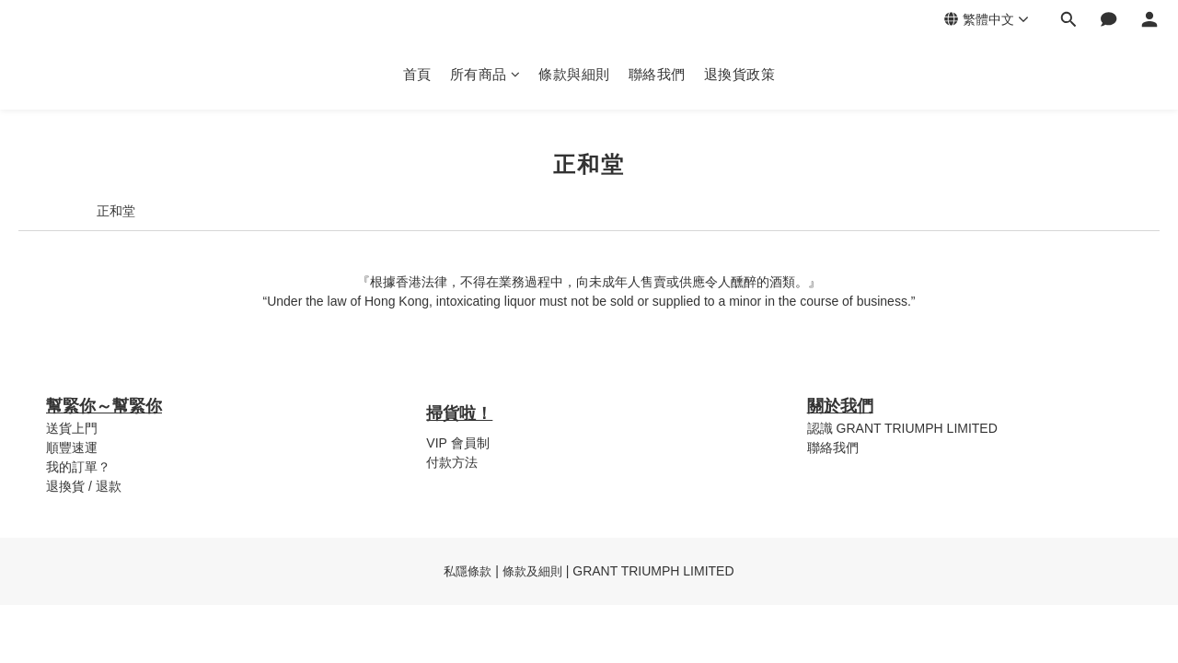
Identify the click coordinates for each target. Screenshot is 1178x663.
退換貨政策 (740, 74)
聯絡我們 (657, 74)
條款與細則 (574, 74)
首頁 (417, 74)
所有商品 (485, 74)
